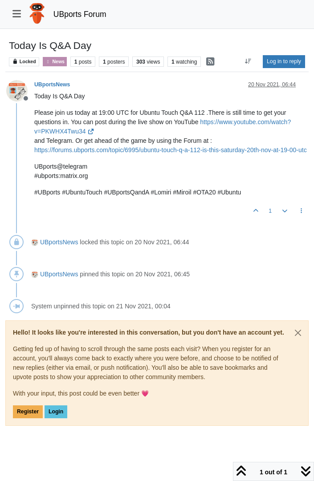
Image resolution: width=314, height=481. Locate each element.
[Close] (298, 333)
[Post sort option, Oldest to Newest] (248, 61)
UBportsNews (52, 84)
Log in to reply (284, 61)
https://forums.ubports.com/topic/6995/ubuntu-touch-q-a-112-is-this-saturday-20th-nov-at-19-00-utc (170, 150)
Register (28, 411)
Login (56, 411)
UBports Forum (79, 14)
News (54, 62)
